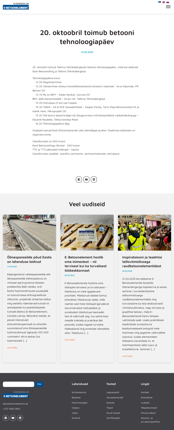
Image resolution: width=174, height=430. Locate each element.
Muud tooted (113, 413)
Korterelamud (79, 392)
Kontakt (145, 392)
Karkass (110, 402)
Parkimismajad (79, 402)
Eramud (76, 418)
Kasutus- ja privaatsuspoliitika (150, 420)
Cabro (75, 413)
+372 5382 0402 (11, 408)
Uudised (145, 402)
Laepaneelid (112, 392)
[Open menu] (168, 6)
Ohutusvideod (148, 413)
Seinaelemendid (114, 397)
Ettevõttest (146, 397)
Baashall (76, 397)
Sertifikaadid (113, 418)
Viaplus (75, 407)
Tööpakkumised (149, 407)
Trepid (109, 407)
